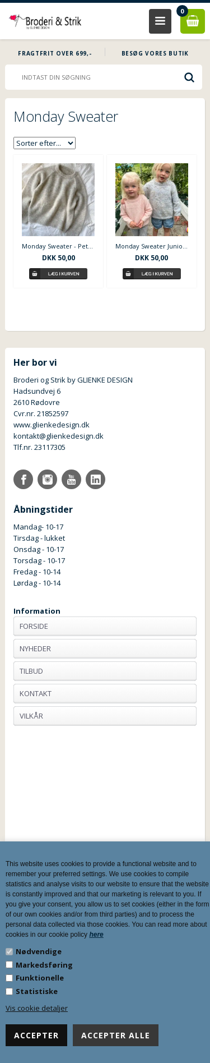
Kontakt (36, 693)
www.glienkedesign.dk (51, 425)
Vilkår (31, 716)
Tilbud (31, 671)
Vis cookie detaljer (37, 1008)
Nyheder (35, 648)
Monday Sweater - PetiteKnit (58, 246)
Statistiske (37, 991)
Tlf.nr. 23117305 (39, 447)
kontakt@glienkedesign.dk (58, 436)
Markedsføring (44, 965)
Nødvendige (39, 951)
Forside (34, 626)
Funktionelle (40, 978)
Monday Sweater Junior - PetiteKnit (151, 246)
